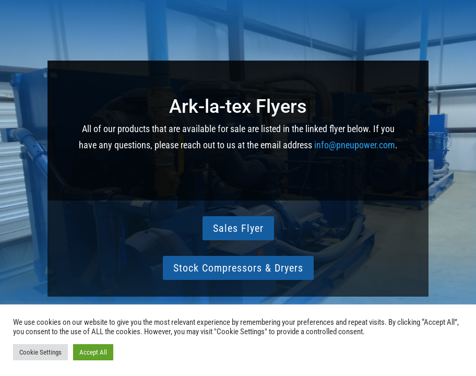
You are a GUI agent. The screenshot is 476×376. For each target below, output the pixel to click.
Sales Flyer (238, 228)
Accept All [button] (93, 352)
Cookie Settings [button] (40, 352)
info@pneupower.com (354, 144)
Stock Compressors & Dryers (238, 268)
